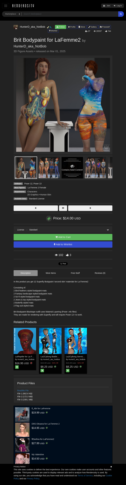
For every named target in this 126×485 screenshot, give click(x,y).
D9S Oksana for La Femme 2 (46, 424)
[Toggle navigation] (5, 5)
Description (26, 273)
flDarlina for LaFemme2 (43, 439)
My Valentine (38, 454)
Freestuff (105, 27)
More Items (51, 273)
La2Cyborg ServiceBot (76, 356)
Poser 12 (28, 183)
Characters (32, 191)
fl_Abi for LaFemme (41, 408)
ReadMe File (23, 390)
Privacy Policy (33, 478)
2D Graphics (33, 194)
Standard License (36, 198)
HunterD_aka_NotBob (30, 46)
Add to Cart (63, 237)
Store (82, 27)
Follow (61, 27)
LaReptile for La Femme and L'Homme (33, 356)
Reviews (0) (100, 273)
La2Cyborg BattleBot (50, 356)
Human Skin (45, 194)
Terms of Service (85, 475)
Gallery (92, 27)
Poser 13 (38, 183)
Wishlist (53, 31)
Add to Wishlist (63, 244)
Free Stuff (75, 273)
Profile (71, 27)
